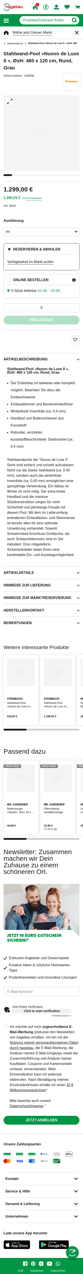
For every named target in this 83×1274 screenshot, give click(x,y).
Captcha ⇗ (61, 1015)
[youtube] (49, 1263)
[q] (44, 20)
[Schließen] (76, 32)
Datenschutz (57, 1270)
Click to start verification (42, 1011)
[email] (41, 991)
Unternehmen (16, 1216)
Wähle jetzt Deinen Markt (32, 32)
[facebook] (25, 1263)
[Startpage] (13, 7)
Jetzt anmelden (41, 1120)
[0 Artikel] (41, 308)
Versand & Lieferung (22, 1204)
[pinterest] (33, 1263)
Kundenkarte (34, 198)
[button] (6, 20)
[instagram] (41, 1263)
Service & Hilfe (17, 1191)
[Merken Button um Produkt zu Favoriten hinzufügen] (75, 339)
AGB (20, 1270)
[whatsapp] (58, 1263)
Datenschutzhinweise (26, 1106)
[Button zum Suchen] (74, 20)
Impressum (36, 1270)
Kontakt (12, 1179)
